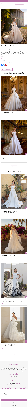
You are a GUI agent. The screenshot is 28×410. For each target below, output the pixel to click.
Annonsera (15, 0)
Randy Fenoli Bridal (7, 112)
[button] (26, 390)
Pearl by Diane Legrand (8, 300)
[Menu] (25, 4)
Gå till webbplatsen (6, 69)
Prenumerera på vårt (14, 383)
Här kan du (14, 384)
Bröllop (10, 0)
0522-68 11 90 (15, 376)
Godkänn (14, 399)
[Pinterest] (6, 65)
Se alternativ (14, 405)
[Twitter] (4, 65)
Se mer (13, 166)
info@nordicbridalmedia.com (15, 377)
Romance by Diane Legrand (9, 211)
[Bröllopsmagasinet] (11, 4)
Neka (14, 402)
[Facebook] (2, 65)
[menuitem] (10, 1)
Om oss (19, 0)
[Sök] (19, 3)
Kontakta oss (24, 0)
